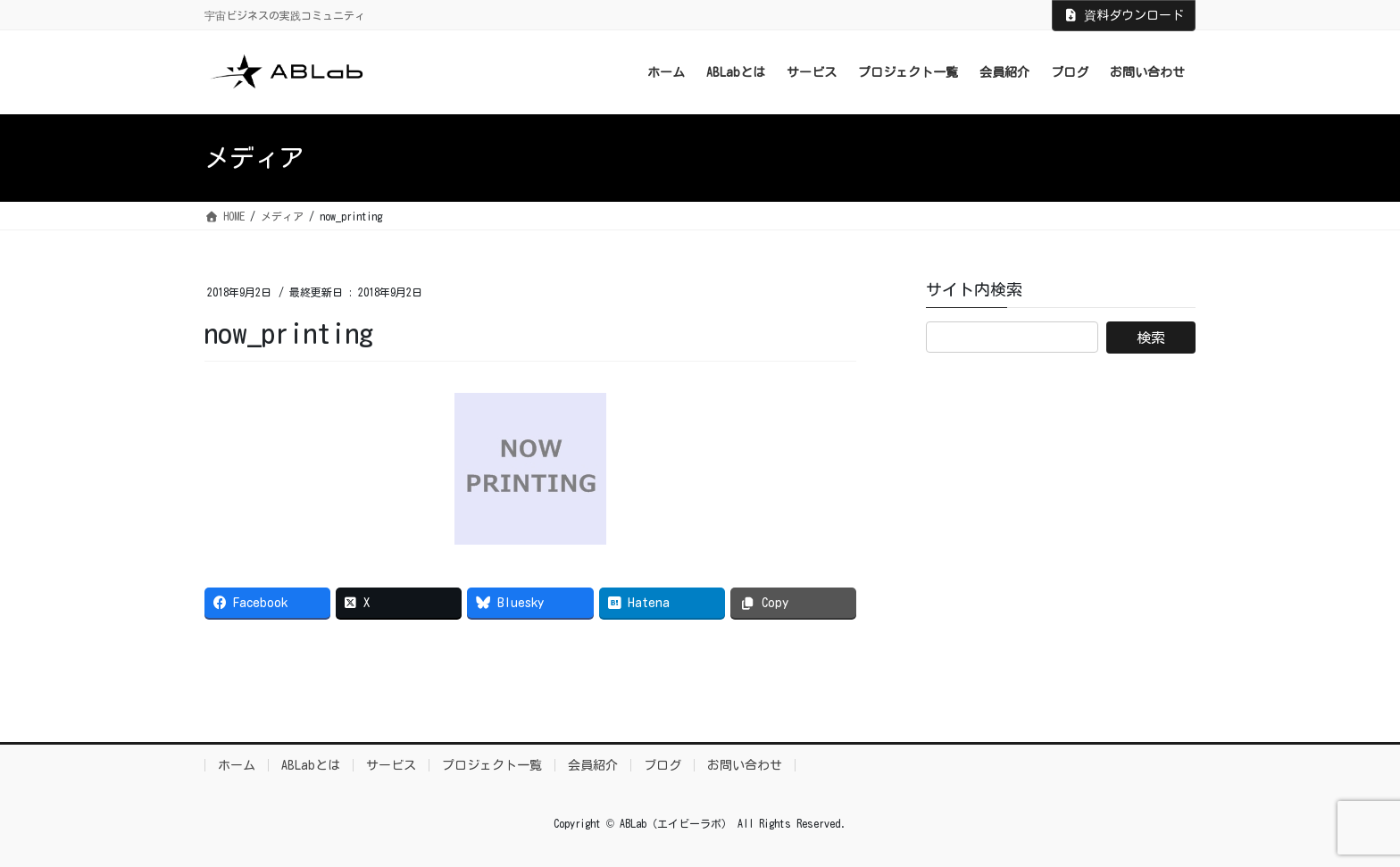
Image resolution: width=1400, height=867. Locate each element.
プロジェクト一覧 (492, 765)
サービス (391, 765)
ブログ (662, 765)
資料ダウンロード (1124, 15)
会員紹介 (593, 765)
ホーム (236, 765)
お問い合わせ (744, 765)
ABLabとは (310, 765)
